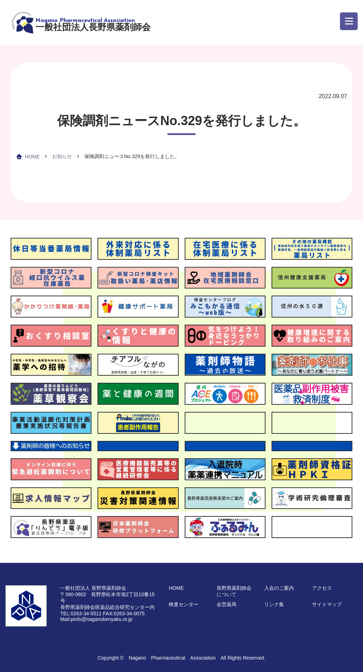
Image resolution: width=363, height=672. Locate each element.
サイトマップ (327, 604)
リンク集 (274, 604)
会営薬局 (226, 604)
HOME (32, 156)
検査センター (184, 604)
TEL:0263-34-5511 (81, 613)
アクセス (322, 588)
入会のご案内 (279, 588)
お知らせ (62, 156)
